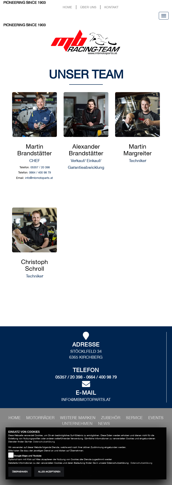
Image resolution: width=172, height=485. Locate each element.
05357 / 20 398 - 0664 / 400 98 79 (86, 377)
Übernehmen (20, 471)
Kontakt (111, 7)
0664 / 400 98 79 (40, 172)
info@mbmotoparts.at (39, 178)
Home (67, 7)
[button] (41, 417)
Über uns (88, 7)
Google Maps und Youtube (27, 456)
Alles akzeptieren (49, 471)
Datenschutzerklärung (44, 441)
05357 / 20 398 (40, 167)
